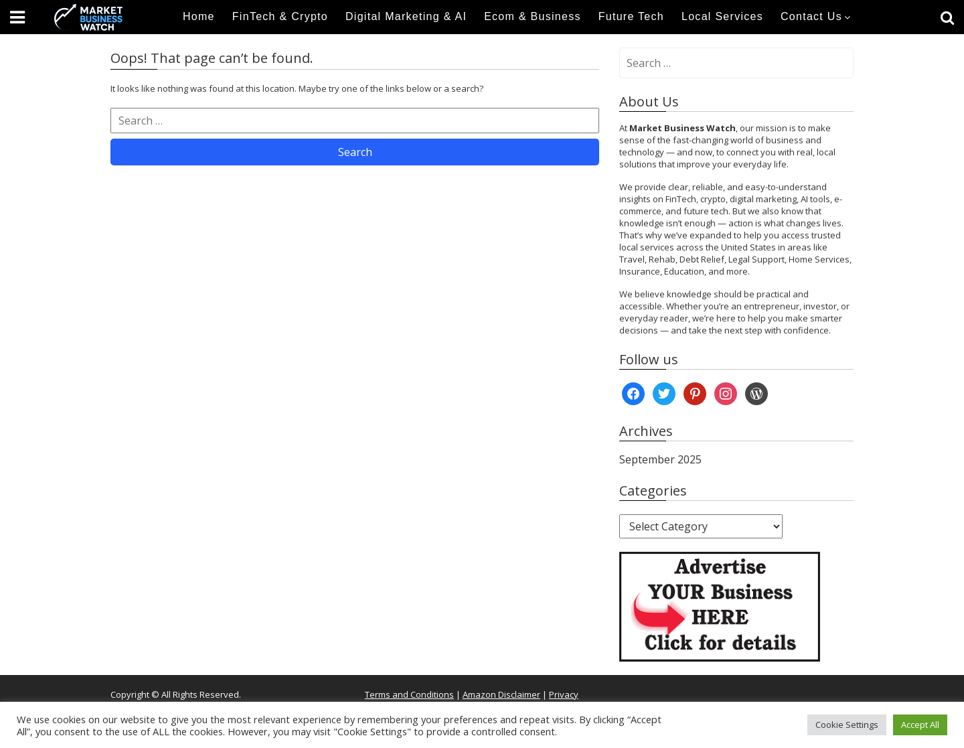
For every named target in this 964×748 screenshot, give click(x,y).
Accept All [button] (920, 725)
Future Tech (631, 16)
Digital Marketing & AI (406, 16)
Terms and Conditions (409, 694)
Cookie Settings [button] (846, 725)
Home (199, 16)
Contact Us (811, 16)
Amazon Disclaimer (501, 694)
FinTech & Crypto (280, 16)
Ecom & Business (532, 16)
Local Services (722, 16)
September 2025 (660, 459)
